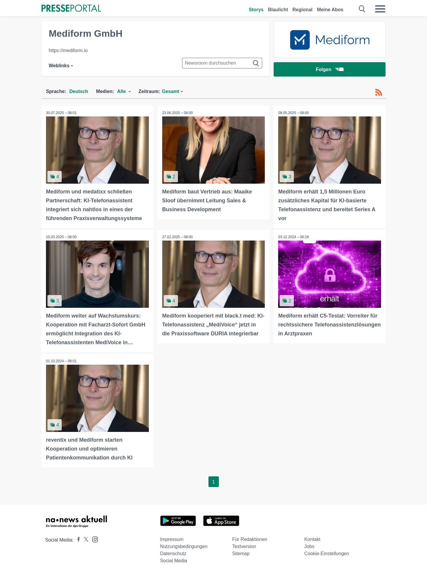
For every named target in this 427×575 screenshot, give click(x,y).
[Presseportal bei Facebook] (77, 539)
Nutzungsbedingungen (184, 546)
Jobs (309, 546)
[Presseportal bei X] (84, 539)
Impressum (172, 539)
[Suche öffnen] (362, 9)
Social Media (173, 560)
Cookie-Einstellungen (326, 553)
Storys (256, 9)
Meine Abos (330, 9)
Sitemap (241, 553)
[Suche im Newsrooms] (222, 63)
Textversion (244, 546)
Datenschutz (173, 553)
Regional (302, 9)
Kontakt (312, 539)
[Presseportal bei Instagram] (93, 539)
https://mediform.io (68, 50)
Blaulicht (278, 9)
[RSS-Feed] (379, 92)
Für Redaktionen (249, 539)
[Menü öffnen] (380, 9)
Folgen (329, 69)
